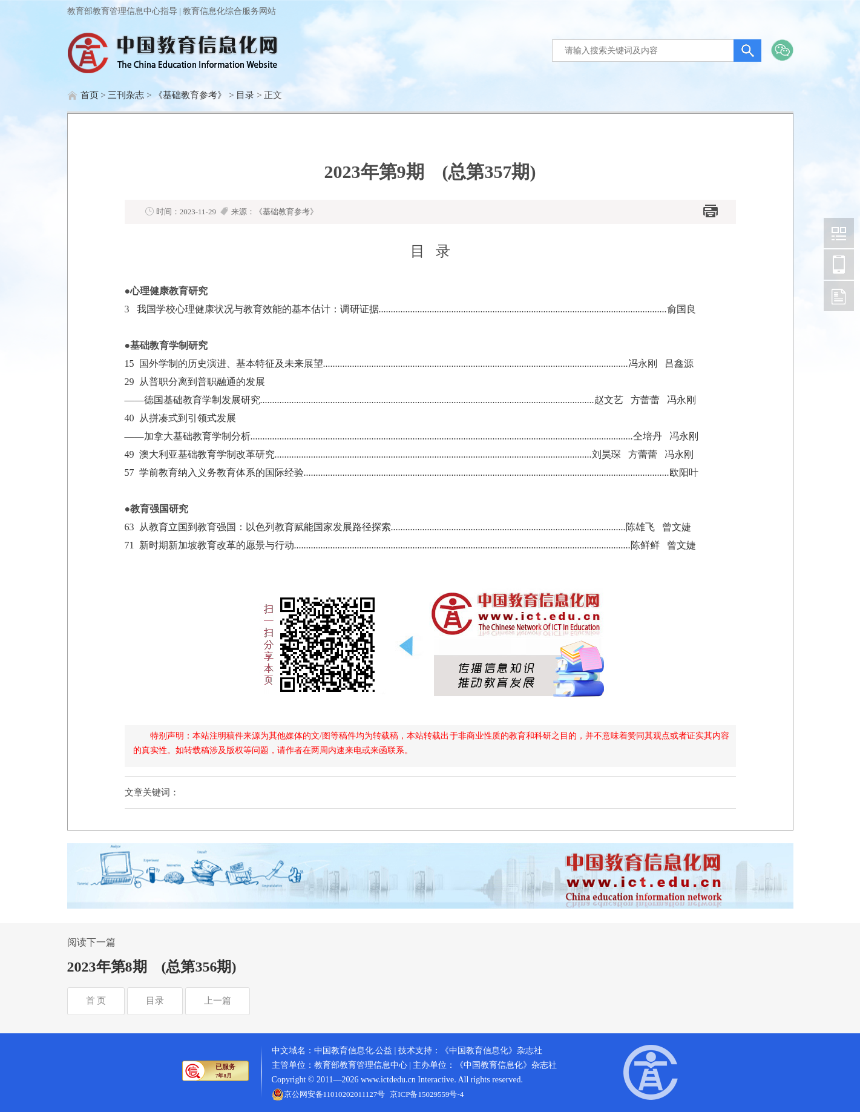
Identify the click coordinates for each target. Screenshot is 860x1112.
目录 (245, 95)
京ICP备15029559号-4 (427, 1094)
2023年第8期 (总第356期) (152, 967)
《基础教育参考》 (190, 95)
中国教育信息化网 (839, 233)
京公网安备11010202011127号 (335, 1094)
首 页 (96, 1000)
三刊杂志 (126, 95)
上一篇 (217, 1000)
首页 (89, 95)
